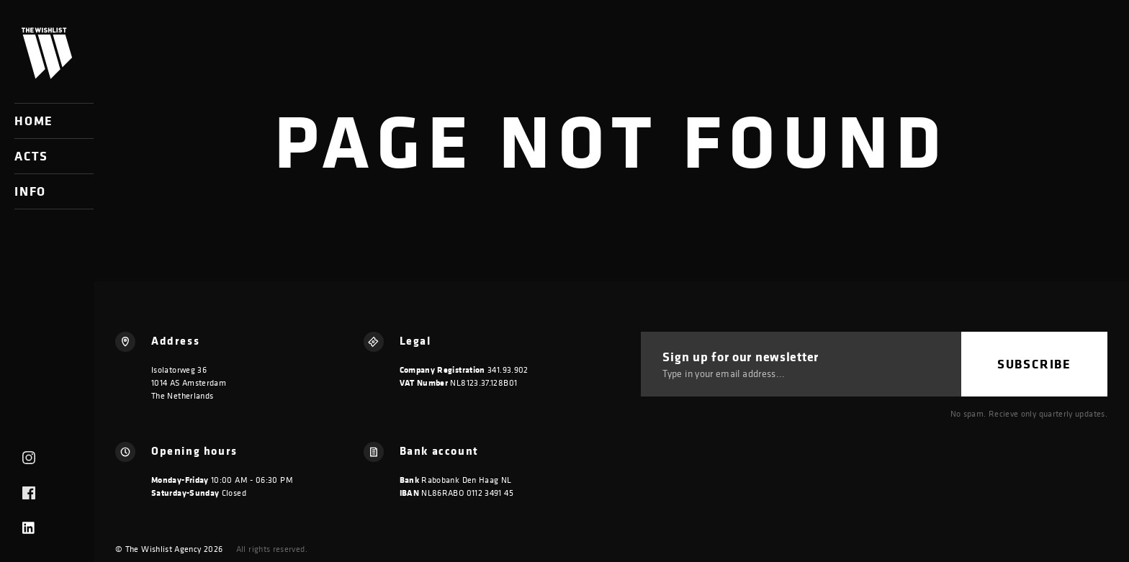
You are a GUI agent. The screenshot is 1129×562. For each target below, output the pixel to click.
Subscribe (1034, 364)
